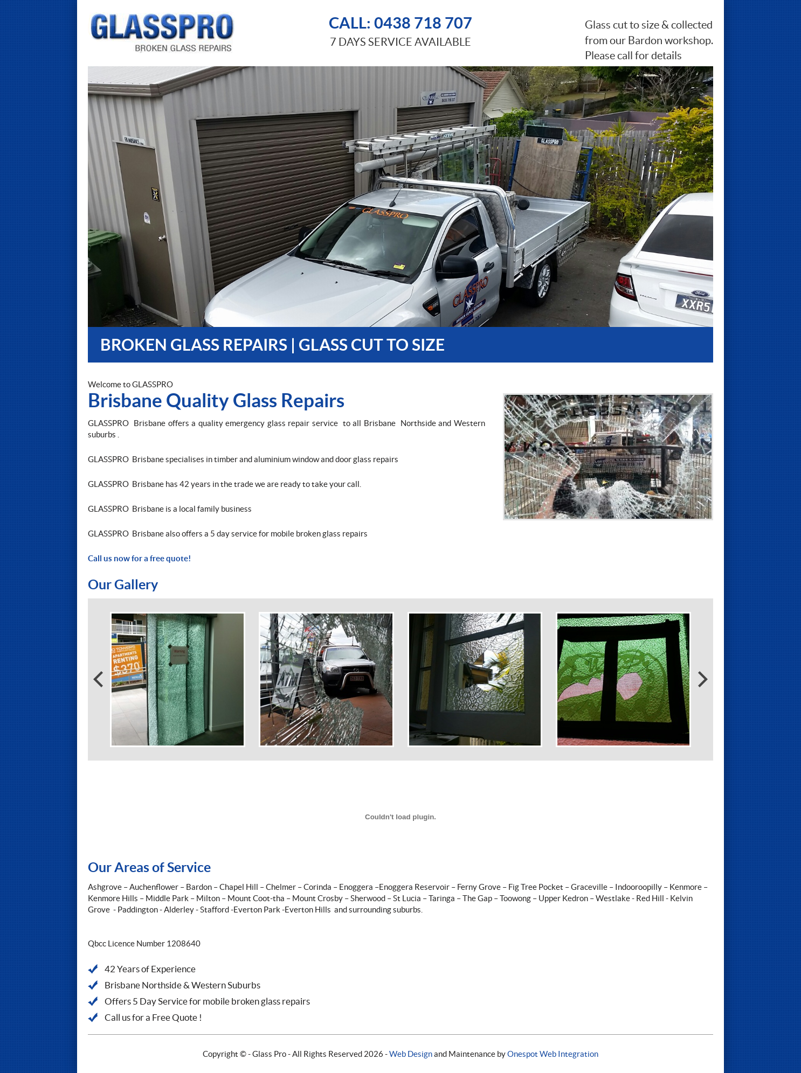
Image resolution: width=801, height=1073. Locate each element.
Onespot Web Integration (552, 1053)
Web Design (410, 1053)
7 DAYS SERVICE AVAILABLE (400, 30)
